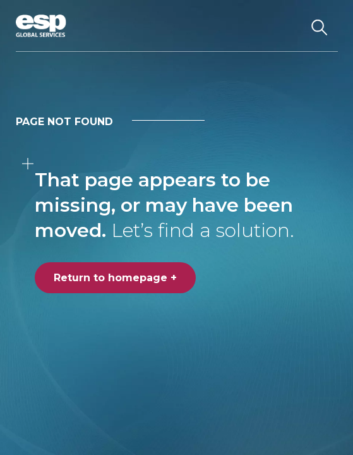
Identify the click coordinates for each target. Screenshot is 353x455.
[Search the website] (319, 26)
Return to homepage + (115, 278)
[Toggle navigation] (287, 25)
